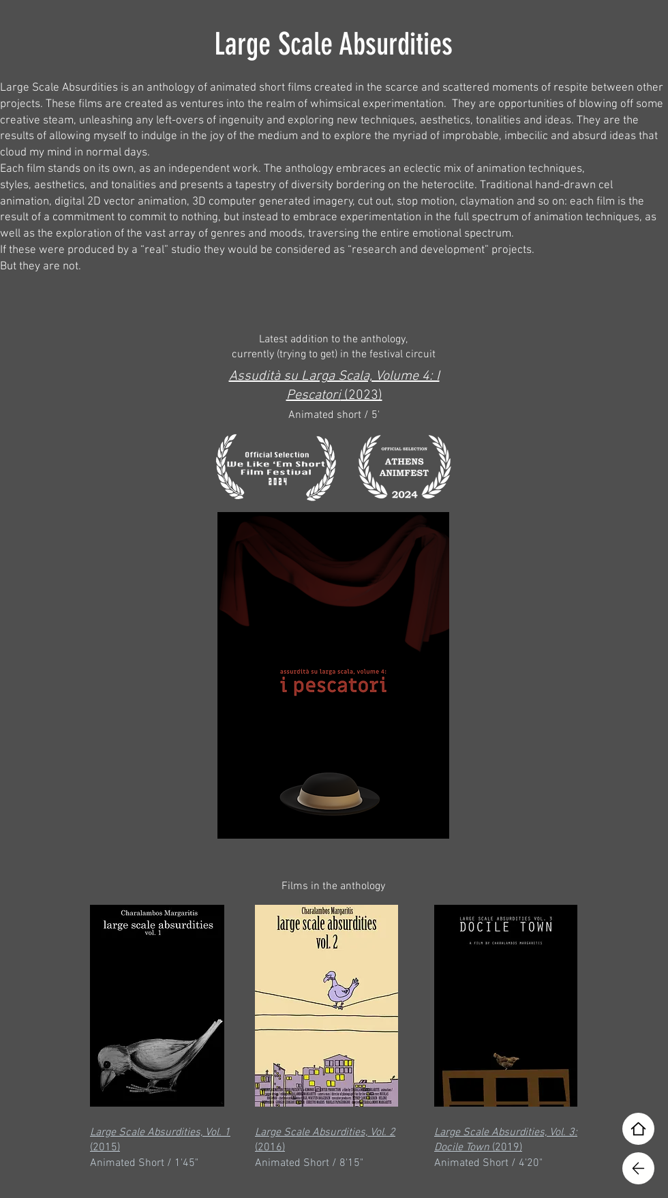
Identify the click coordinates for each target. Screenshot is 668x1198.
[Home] (638, 1129)
